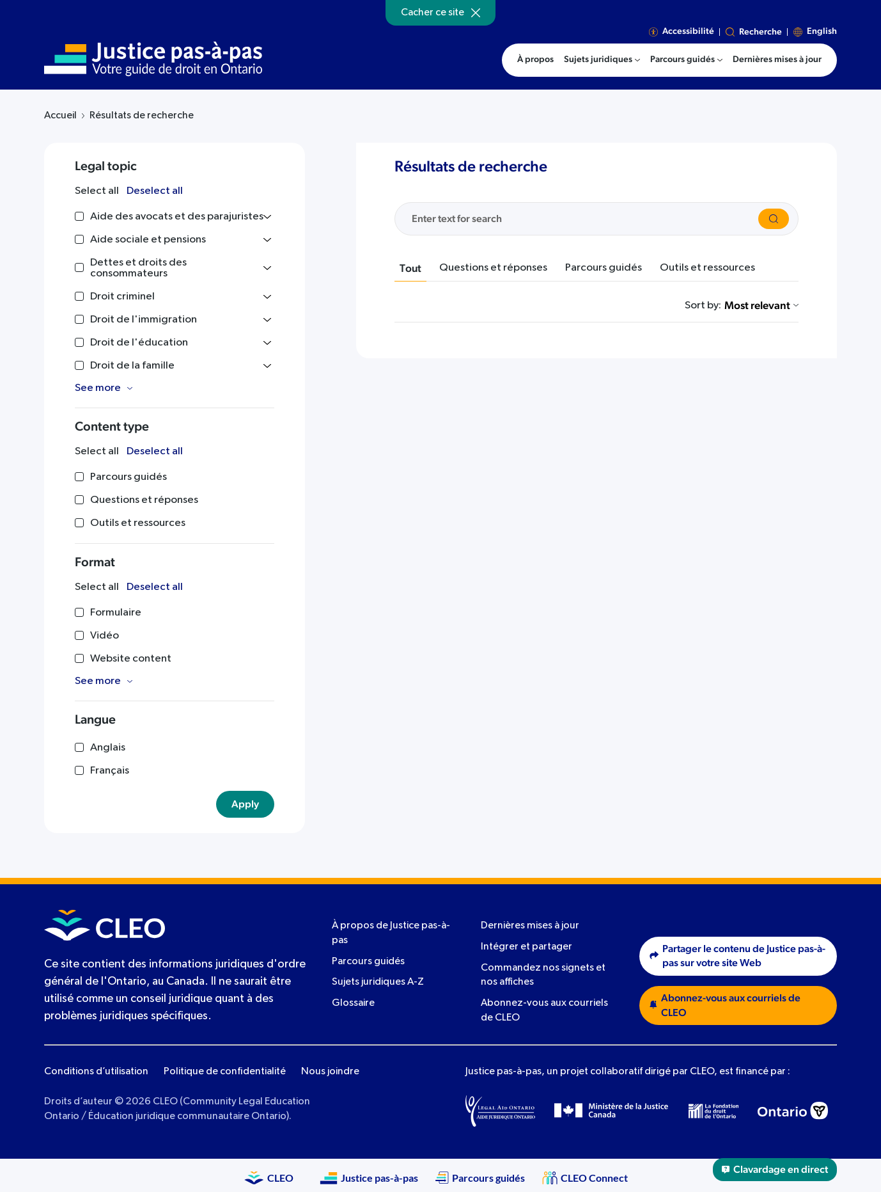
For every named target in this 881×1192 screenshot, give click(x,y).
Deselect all (155, 191)
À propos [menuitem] (535, 59)
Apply (245, 804)
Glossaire (353, 1003)
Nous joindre (330, 1072)
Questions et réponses (493, 267)
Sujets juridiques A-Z (378, 982)
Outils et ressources (707, 267)
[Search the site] (582, 219)
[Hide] (475, 12)
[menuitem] (602, 60)
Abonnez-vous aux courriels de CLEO (725, 1005)
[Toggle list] (267, 217)
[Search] (773, 219)
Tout (410, 268)
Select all (97, 191)
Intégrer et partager (526, 947)
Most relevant (761, 305)
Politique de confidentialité (225, 1072)
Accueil (60, 116)
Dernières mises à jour (530, 926)
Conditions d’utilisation (96, 1072)
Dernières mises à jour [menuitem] (777, 59)
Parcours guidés (603, 267)
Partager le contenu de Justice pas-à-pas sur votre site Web (737, 956)
